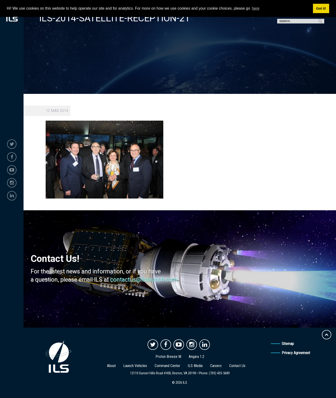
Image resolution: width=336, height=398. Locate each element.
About (111, 366)
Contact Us (237, 366)
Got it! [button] (321, 8)
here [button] (255, 8)
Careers (216, 366)
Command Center (167, 366)
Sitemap (288, 343)
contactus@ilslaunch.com (143, 279)
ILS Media (195, 366)
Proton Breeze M (168, 356)
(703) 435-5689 (219, 373)
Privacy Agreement (296, 353)
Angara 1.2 (196, 356)
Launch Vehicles (135, 366)
